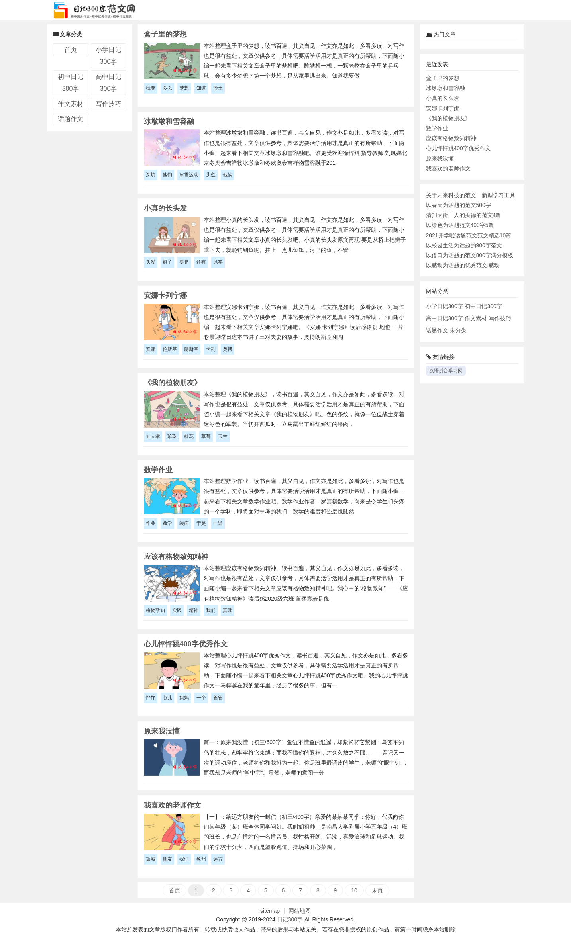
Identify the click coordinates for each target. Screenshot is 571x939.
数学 (167, 523)
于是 (201, 523)
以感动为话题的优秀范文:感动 (463, 265)
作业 (150, 523)
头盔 (211, 175)
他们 (167, 175)
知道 (201, 88)
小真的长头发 (442, 98)
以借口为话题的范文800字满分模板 (469, 255)
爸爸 (218, 697)
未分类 (458, 330)
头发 (150, 262)
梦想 (184, 88)
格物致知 (155, 610)
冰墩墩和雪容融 (445, 88)
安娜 (150, 349)
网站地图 (299, 911)
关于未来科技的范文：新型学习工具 (470, 195)
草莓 (206, 436)
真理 (227, 610)
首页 (70, 49)
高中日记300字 (444, 318)
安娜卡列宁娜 (442, 108)
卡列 (211, 349)
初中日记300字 (483, 306)
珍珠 (172, 436)
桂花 (189, 436)
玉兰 (223, 436)
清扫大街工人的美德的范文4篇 (464, 215)
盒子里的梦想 (442, 78)
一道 (218, 523)
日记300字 (290, 919)
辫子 (167, 262)
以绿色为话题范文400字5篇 (460, 225)
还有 (201, 262)
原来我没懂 (440, 158)
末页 (377, 890)
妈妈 (184, 697)
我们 (211, 610)
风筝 (218, 262)
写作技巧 (108, 103)
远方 (218, 859)
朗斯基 (191, 349)
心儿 (167, 697)
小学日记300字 (444, 306)
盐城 (150, 859)
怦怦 (150, 697)
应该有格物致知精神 (451, 138)
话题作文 (70, 118)
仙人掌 (153, 436)
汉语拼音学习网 (446, 371)
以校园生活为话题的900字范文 (464, 245)
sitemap (270, 911)
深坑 (150, 175)
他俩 (227, 175)
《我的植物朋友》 (448, 118)
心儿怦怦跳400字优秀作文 (458, 148)
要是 (184, 262)
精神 (193, 610)
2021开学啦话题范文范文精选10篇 (469, 235)
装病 (184, 523)
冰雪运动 (188, 175)
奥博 (227, 349)
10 (354, 890)
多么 (167, 88)
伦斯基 (170, 349)
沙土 (218, 88)
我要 (150, 88)
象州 (201, 859)
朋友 (167, 859)
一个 (201, 697)
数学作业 (437, 128)
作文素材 (70, 103)
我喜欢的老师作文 (448, 168)
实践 (177, 610)
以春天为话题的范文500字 (458, 205)
